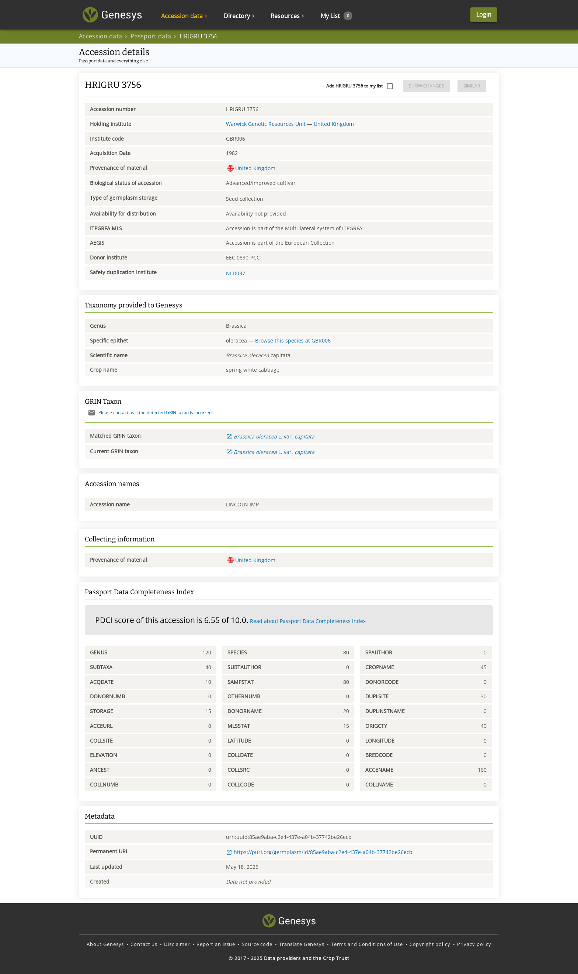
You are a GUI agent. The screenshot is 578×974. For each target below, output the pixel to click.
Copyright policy (430, 944)
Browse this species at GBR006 (293, 340)
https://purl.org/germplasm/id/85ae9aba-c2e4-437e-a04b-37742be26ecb (319, 852)
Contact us (143, 944)
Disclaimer (177, 944)
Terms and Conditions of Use (367, 944)
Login (483, 14)
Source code (257, 944)
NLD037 (235, 273)
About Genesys (105, 944)
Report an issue (215, 944)
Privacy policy (474, 944)
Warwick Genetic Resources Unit (266, 123)
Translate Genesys (301, 944)
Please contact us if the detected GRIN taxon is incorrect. (149, 412)
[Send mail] (91, 413)
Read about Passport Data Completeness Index (308, 620)
